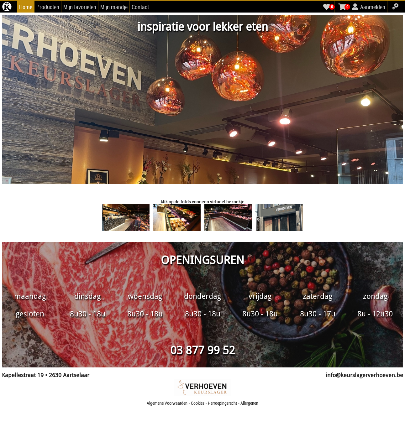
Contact (140, 7)
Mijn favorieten (79, 7)
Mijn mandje (114, 7)
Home (25, 7)
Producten (47, 7)
